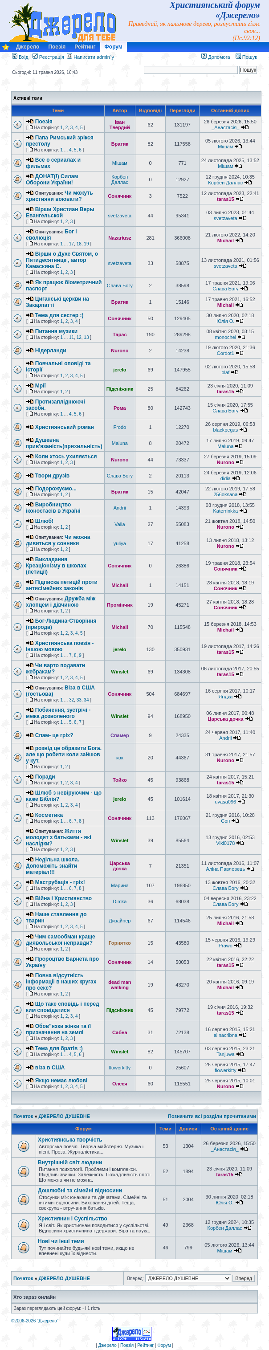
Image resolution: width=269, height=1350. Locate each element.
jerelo (119, 369)
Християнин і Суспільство (72, 1218)
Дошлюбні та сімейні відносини (80, 1190)
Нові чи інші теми (61, 1241)
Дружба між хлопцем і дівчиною (60, 601)
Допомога (215, 57)
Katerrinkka (225, 511)
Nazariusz (119, 238)
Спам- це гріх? (54, 735)
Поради (45, 777)
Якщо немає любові (61, 1080)
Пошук (246, 57)
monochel (225, 337)
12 (79, 337)
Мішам (225, 146)
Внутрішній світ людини (70, 1162)
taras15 (225, 199)
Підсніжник (119, 389)
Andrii (120, 507)
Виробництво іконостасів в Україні (53, 508)
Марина (120, 885)
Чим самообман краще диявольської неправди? (60, 940)
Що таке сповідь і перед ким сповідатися (62, 1007)
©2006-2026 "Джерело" (34, 1320)
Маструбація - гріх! (60, 882)
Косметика (49, 815)
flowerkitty (119, 1067)
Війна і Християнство (63, 898)
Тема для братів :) (59, 1048)
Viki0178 (225, 843)
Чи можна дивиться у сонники (58, 540)
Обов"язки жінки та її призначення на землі (58, 1029)
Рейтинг (84, 47)
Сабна (119, 1032)
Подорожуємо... (56, 488)
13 (86, 337)
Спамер (119, 735)
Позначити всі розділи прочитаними (212, 1116)
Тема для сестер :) (59, 315)
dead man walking (119, 984)
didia (225, 478)
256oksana (225, 494)
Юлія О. (225, 321)
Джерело (27, 47)
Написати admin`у (93, 57)
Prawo (225, 945)
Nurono (119, 350)
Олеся (119, 1083)
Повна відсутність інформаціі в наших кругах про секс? (61, 981)
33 (79, 699)
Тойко (120, 780)
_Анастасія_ (225, 127)
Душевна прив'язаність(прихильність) (64, 443)
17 (71, 243)
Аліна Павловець (225, 869)
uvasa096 (225, 801)
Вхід (20, 57)
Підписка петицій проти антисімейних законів (62, 585)
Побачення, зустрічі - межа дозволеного (58, 713)
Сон (225, 821)
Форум (113, 47)
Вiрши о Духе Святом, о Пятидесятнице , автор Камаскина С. (62, 260)
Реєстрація (48, 57)
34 (86, 699)
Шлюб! (44, 521)
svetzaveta (120, 215)
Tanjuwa (225, 1054)
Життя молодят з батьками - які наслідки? (58, 837)
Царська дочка (225, 719)
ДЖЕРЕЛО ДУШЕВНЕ (64, 1116)
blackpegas (225, 429)
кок (119, 757)
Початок (23, 1116)
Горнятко (120, 943)
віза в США (50, 1068)
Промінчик (120, 605)
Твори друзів (52, 476)
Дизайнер (119, 920)
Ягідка (225, 696)
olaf (225, 372)
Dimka (119, 901)
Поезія (56, 47)
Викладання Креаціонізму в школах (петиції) (56, 565)
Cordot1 (225, 353)
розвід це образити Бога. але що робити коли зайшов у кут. (64, 754)
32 (71, 699)
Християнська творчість (70, 1140)
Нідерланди (50, 350)
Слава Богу (120, 285)
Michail (225, 240)
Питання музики (56, 331)
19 (86, 243)
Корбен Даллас (119, 179)
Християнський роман (64, 427)
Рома (120, 408)
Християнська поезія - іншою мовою (60, 646)
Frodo (119, 427)
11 (71, 337)
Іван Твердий (120, 124)
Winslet (119, 671)
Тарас (120, 334)
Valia (119, 524)
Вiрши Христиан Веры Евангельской (60, 212)
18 (79, 243)
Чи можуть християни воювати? (59, 196)
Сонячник (119, 196)
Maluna (120, 443)
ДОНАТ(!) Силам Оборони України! (52, 179)
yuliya (120, 543)
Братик (119, 144)
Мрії (40, 386)
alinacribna (225, 1035)
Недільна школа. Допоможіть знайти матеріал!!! (52, 865)
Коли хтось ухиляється (66, 456)
